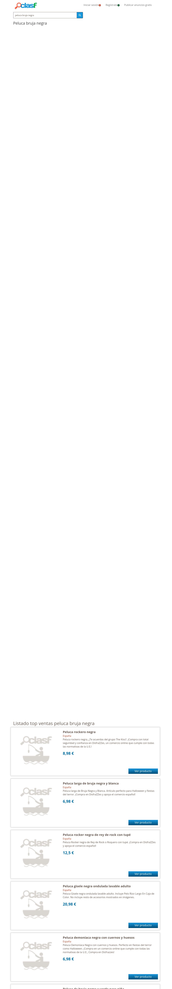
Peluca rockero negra (79, 732)
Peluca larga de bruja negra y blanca (91, 783)
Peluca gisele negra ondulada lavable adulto (97, 886)
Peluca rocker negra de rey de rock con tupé (97, 835)
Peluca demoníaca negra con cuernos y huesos (99, 937)
